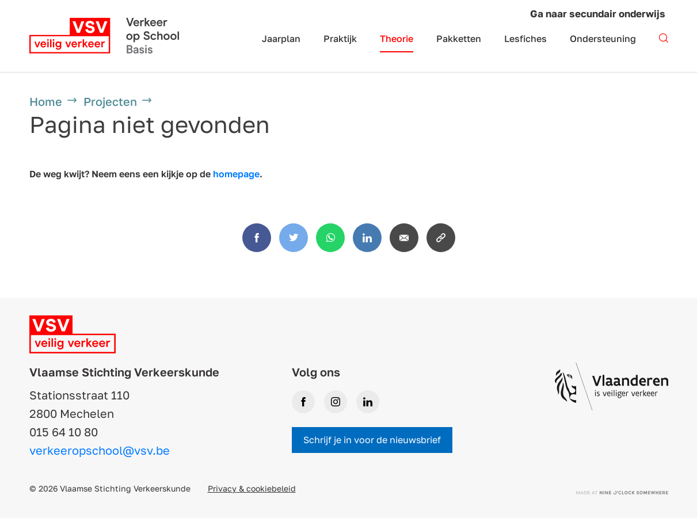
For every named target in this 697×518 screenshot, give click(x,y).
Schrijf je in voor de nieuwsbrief (372, 439)
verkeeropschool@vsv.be (99, 450)
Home (45, 101)
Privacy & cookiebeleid (252, 488)
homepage (236, 174)
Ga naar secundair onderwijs (597, 13)
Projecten (110, 101)
